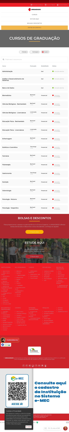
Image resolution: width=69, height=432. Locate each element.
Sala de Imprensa (20, 322)
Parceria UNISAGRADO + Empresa (60, 282)
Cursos (34, 14)
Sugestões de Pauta (22, 325)
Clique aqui (34, 232)
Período (23, 52)
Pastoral (18, 283)
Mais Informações (16, 423)
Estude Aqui (34, 19)
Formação (34, 52)
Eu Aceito (28, 427)
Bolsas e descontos (34, 23)
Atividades (20, 285)
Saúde (45, 52)
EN (63, 1)
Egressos (18, 273)
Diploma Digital (21, 275)
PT (59, 1)
